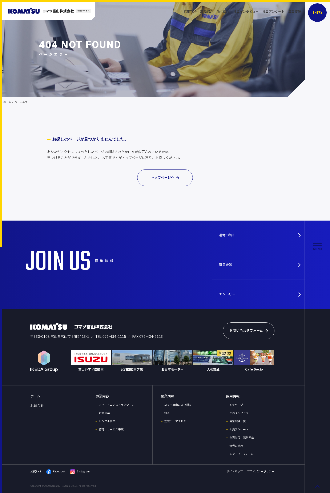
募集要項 (294, 11)
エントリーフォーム (241, 454)
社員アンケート (273, 11)
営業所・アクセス (175, 421)
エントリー (260, 294)
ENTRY (317, 12)
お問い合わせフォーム (248, 330)
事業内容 (102, 396)
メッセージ (236, 405)
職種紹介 (206, 11)
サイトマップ (234, 471)
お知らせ (37, 406)
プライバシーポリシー (260, 471)
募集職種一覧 (237, 421)
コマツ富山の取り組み (178, 405)
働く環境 (223, 11)
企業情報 (167, 396)
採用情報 (233, 396)
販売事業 (104, 413)
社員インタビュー (246, 11)
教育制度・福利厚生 (241, 438)
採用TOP (190, 11)
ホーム (7, 102)
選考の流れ (260, 235)
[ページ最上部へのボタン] (317, 486)
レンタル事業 (107, 421)
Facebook (55, 471)
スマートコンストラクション (116, 405)
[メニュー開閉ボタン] (317, 246)
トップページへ (165, 177)
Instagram (80, 471)
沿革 (167, 413)
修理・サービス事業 (111, 429)
